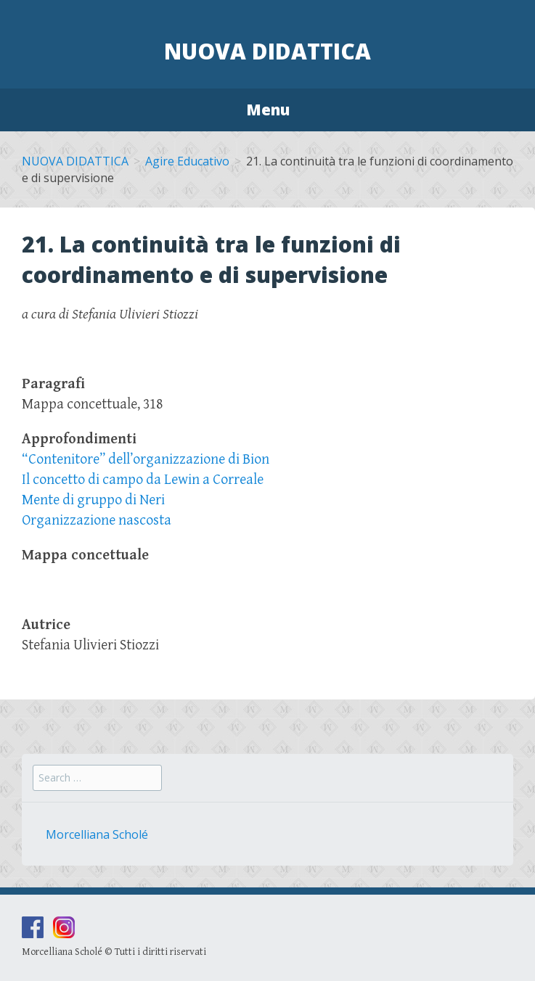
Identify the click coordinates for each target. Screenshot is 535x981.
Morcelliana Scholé (97, 834)
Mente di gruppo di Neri (93, 500)
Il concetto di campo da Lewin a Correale (143, 480)
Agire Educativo (187, 161)
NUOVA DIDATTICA (75, 161)
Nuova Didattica (267, 51)
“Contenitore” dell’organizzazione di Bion (145, 459)
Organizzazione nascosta (96, 520)
